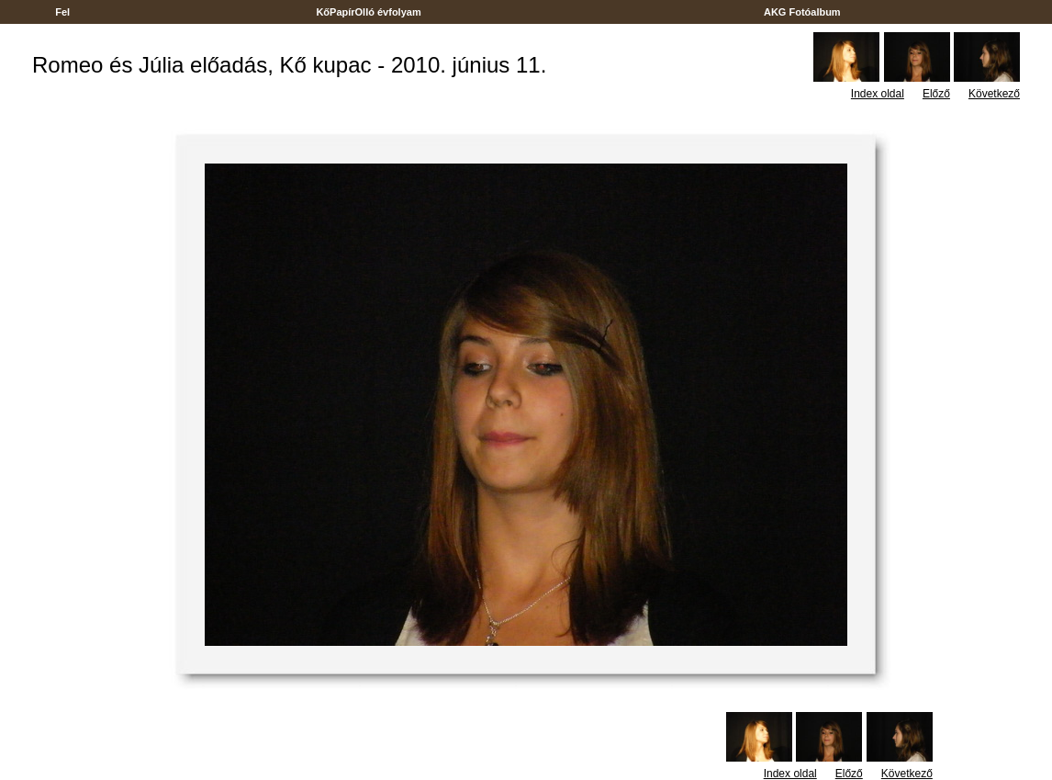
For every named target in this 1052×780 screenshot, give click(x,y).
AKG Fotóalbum (802, 11)
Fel (62, 11)
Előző (936, 93)
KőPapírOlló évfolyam (368, 11)
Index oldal (877, 93)
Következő (994, 93)
